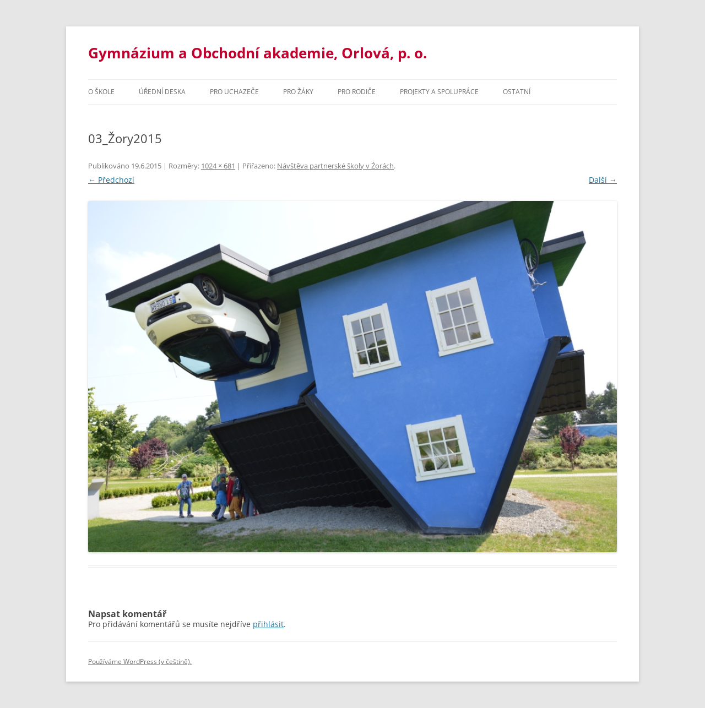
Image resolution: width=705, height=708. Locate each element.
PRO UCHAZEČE (234, 91)
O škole (101, 91)
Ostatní (516, 91)
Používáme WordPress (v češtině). (140, 661)
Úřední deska (162, 91)
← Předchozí (111, 180)
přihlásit (268, 624)
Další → (603, 180)
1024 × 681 (218, 166)
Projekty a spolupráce (439, 91)
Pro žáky (298, 91)
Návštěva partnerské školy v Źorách (335, 166)
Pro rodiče (357, 91)
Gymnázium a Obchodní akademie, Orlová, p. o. (257, 53)
